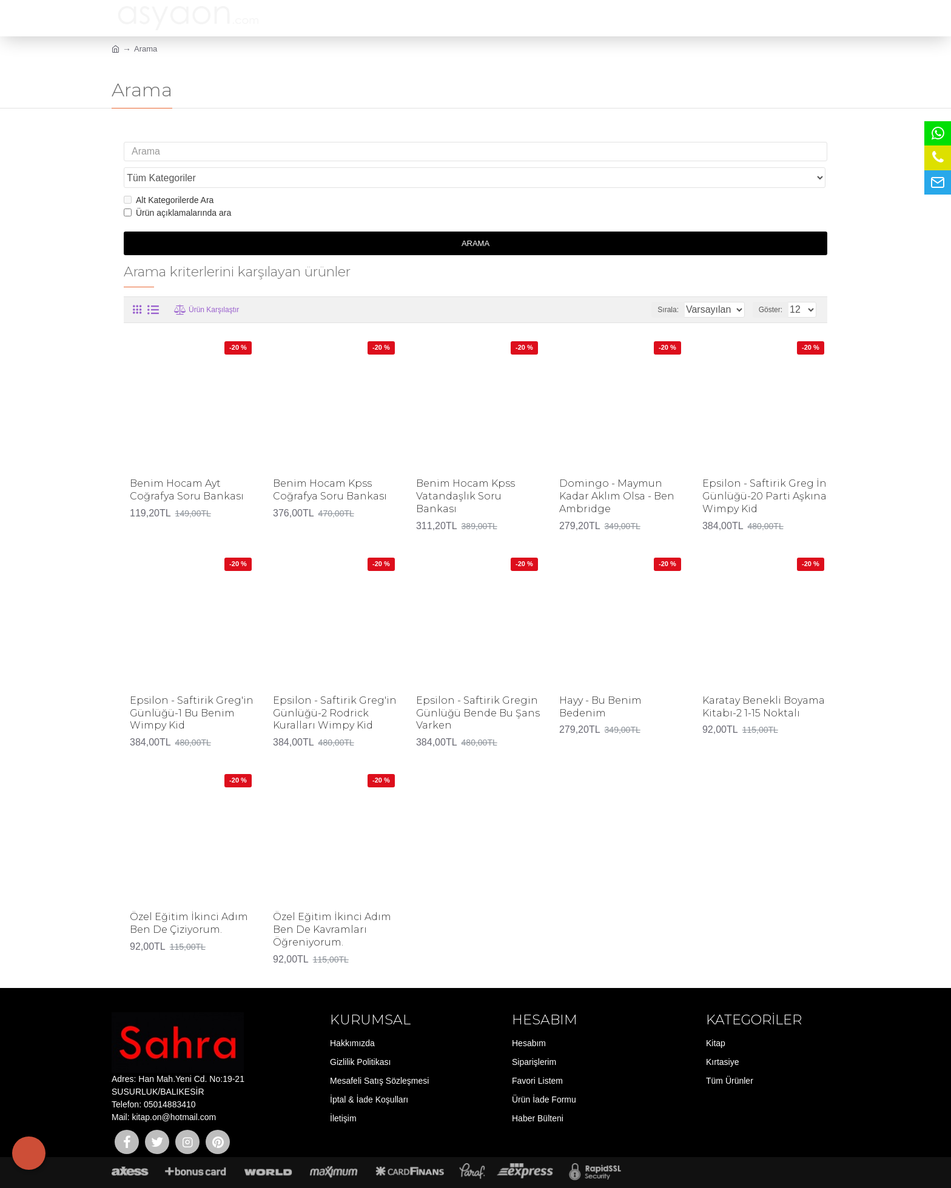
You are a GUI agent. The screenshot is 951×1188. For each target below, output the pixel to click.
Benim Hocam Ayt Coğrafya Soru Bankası (187, 467)
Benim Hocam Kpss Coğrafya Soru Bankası (330, 467)
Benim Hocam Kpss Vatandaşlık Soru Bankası (465, 473)
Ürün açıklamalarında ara (177, 190)
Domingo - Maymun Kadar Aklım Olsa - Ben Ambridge (616, 473)
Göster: (774, 286)
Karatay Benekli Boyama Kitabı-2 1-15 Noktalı (763, 684)
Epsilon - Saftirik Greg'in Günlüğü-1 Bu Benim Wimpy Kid (192, 690)
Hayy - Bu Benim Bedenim (600, 684)
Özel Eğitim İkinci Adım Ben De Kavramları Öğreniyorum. (332, 906)
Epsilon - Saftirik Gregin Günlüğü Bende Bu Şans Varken (478, 690)
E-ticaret (472, 1172)
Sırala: (654, 286)
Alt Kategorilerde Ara (168, 177)
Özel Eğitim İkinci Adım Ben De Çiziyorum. (189, 900)
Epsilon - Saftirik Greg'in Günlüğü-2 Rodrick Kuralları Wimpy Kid (335, 690)
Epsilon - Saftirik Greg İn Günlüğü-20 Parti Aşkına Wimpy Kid (764, 473)
